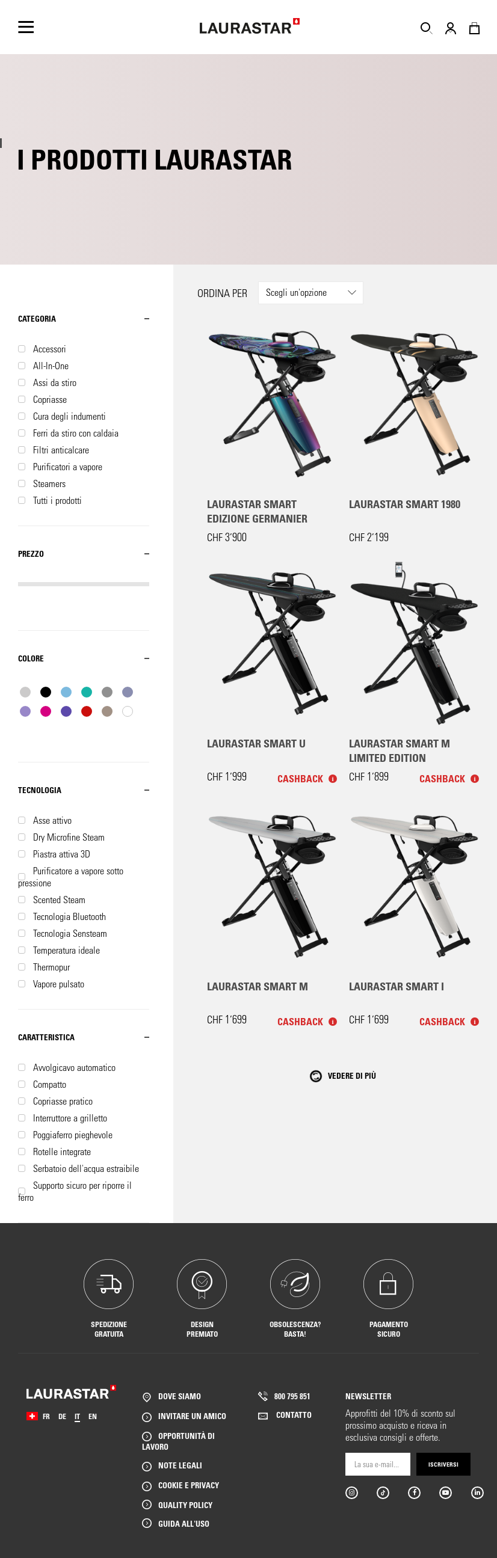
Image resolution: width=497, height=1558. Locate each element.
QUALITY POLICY (185, 1505)
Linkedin (477, 1493)
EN (92, 1416)
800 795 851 (292, 1396)
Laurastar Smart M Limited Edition (399, 750)
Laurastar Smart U (256, 743)
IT (77, 1416)
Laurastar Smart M (257, 986)
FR (46, 1416)
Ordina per (222, 293)
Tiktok (382, 1493)
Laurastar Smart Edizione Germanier (257, 511)
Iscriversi (443, 1464)
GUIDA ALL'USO (183, 1523)
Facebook (413, 1493)
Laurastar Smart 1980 (404, 504)
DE (62, 1416)
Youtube (445, 1493)
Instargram (351, 1493)
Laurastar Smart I (396, 986)
